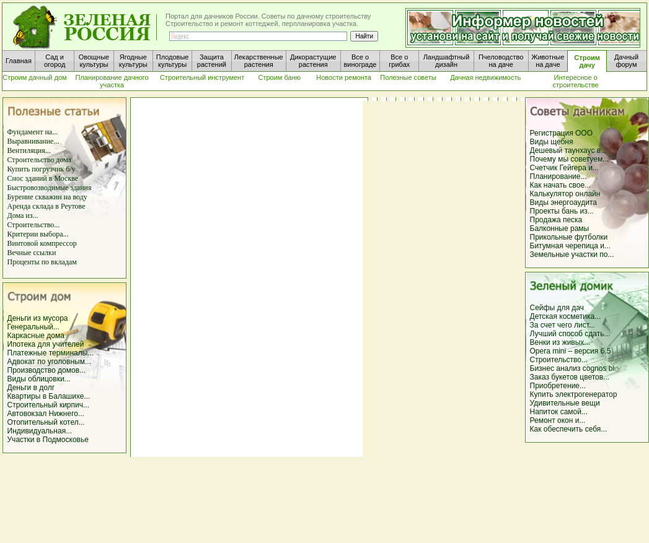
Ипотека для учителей (45, 344)
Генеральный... (33, 327)
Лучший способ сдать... (570, 333)
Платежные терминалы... (50, 353)
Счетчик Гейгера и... (564, 167)
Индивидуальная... (40, 431)
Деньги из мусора (37, 318)
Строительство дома (39, 159)
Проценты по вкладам (42, 262)
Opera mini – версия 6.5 (570, 351)
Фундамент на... (32, 132)
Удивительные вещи (565, 403)
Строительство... (33, 224)
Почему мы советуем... (569, 159)
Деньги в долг (31, 387)
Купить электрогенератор (573, 394)
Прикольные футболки (569, 237)
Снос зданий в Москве (43, 178)
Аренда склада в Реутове (46, 206)
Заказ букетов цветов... (570, 377)
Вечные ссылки (31, 252)
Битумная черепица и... (570, 245)
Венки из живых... (560, 342)
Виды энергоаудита (563, 202)
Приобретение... (558, 385)
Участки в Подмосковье (48, 439)
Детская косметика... (565, 316)
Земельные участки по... (572, 254)
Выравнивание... (33, 141)
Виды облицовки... (39, 379)
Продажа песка (556, 219)
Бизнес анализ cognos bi (572, 368)
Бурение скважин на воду (47, 197)
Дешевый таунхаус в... (568, 150)
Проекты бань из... (562, 211)
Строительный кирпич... (48, 405)
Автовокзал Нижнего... (45, 413)
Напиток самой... (559, 411)
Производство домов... (46, 370)
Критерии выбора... (38, 234)
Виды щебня (551, 141)
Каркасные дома (35, 335)
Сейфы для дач (557, 307)
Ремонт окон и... (558, 420)
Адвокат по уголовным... (49, 361)
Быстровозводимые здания (49, 187)
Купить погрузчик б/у (41, 169)
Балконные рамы (559, 228)
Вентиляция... (29, 150)
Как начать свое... (560, 185)
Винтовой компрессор (42, 243)
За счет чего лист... (562, 325)
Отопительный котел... (46, 422)
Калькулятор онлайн (565, 193)
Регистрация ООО (561, 133)
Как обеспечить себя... (568, 429)
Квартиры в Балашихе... (49, 396)
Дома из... (22, 215)
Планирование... (558, 176)
